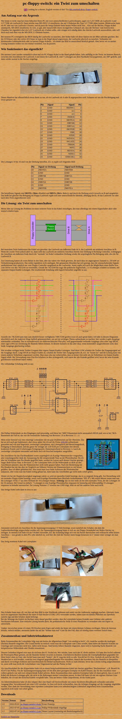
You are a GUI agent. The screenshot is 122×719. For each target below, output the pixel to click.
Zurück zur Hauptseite (10, 717)
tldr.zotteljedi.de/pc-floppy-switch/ (83, 9)
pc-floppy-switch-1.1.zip (31, 708)
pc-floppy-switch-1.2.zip (31, 711)
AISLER (64, 442)
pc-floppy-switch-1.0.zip (31, 704)
